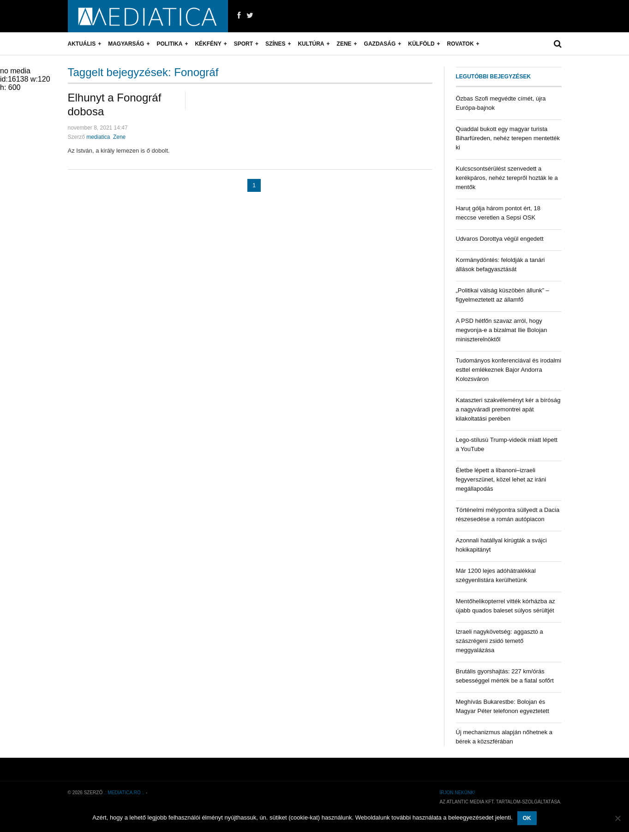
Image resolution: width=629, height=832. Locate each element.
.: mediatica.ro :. (124, 792)
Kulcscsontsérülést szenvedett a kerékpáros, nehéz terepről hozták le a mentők (507, 177)
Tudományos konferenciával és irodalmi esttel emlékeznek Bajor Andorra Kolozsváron (509, 369)
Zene (344, 44)
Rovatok (460, 44)
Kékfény (208, 44)
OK (527, 818)
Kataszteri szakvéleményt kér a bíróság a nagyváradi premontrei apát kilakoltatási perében (508, 409)
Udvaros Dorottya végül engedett (500, 238)
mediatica (98, 137)
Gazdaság (380, 44)
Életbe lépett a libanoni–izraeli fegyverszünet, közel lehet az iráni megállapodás (501, 479)
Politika (169, 44)
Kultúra (311, 44)
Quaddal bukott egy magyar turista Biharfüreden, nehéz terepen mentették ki (508, 138)
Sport (243, 44)
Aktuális (82, 44)
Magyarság (126, 44)
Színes (275, 44)
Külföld (421, 44)
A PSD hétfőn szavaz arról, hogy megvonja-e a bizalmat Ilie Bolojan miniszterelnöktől (501, 330)
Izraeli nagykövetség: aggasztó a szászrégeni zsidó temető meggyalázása (499, 641)
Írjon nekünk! (457, 792)
